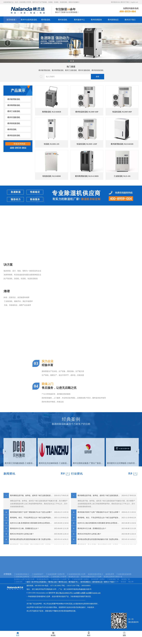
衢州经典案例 (96, 20)
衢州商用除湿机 (58, 69)
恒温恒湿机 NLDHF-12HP (98, 144)
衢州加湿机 (62, 20)
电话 (88, 633)
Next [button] (134, 43)
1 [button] (68, 60)
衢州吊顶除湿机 (84, 69)
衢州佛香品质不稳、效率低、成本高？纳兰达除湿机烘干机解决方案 (31, 535)
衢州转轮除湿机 (97, 69)
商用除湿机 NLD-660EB (62, 112)
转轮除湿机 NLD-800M (62, 176)
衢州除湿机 (45, 20)
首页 (28, 582)
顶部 (124, 633)
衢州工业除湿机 (71, 69)
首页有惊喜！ (12, 20)
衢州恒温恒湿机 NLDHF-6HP (97, 112)
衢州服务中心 (79, 20)
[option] (71, 43)
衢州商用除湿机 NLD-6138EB (97, 176)
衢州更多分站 (115, 2)
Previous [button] (7, 43)
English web (134, 2)
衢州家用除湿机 (44, 69)
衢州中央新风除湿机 (29, 20)
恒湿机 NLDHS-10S (62, 144)
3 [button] (73, 60)
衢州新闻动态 (113, 20)
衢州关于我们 (125, 2)
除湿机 (53, 633)
